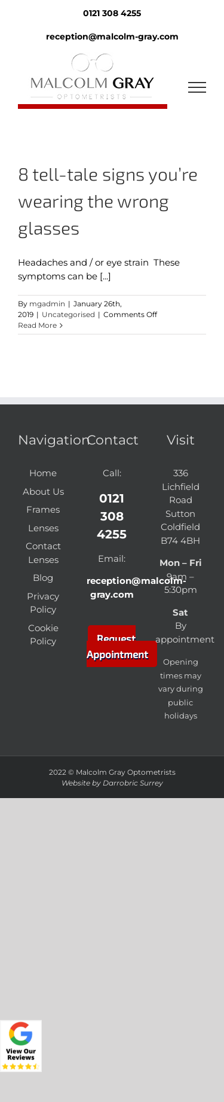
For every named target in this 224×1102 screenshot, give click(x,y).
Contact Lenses (43, 552)
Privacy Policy (43, 603)
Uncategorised (68, 314)
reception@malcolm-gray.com (112, 36)
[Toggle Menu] (197, 87)
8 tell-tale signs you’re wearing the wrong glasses (108, 200)
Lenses (43, 528)
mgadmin (47, 303)
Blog (43, 577)
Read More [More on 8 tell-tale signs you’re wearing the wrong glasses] (37, 325)
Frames (43, 509)
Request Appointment (117, 646)
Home (43, 473)
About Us (43, 491)
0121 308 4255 (112, 516)
